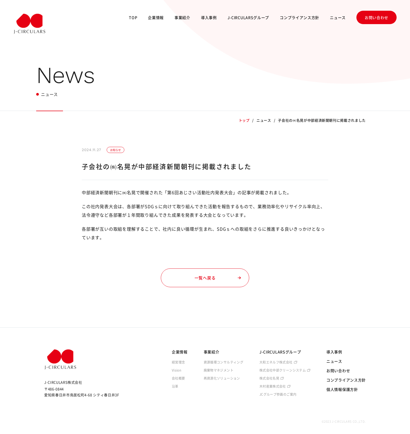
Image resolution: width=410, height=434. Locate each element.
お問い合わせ (376, 17)
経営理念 (178, 362)
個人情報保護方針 (342, 389)
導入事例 (209, 17)
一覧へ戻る (218, 278)
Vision (176, 370)
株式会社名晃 (269, 378)
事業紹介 (182, 17)
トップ (244, 120)
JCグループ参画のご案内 (277, 394)
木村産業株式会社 (272, 386)
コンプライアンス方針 (299, 17)
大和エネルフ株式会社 (276, 362)
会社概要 (178, 378)
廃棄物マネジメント (218, 370)
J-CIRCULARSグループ (248, 17)
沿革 (175, 386)
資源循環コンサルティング (223, 362)
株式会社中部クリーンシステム (282, 370)
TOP (133, 17)
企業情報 (156, 17)
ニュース (338, 17)
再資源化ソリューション (222, 378)
